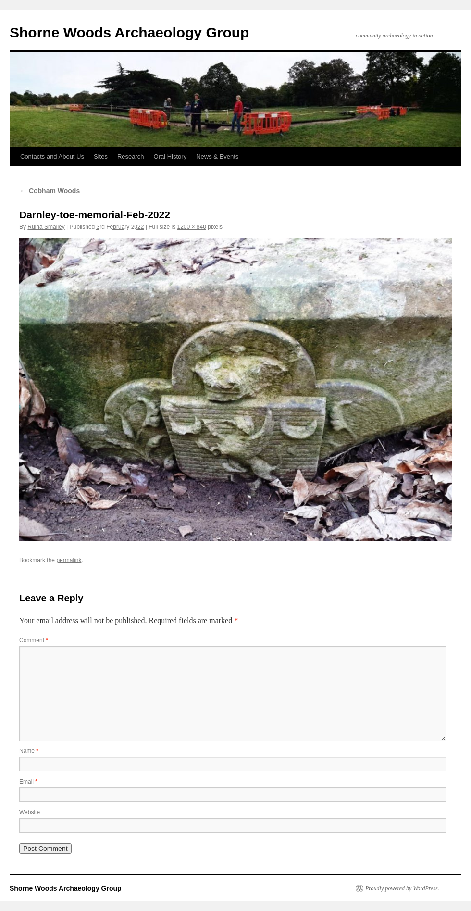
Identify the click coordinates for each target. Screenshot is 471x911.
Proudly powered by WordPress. (402, 888)
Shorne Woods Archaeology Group (129, 32)
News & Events (217, 156)
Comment (33, 640)
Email (28, 781)
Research (130, 156)
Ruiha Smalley (45, 227)
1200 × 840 (191, 227)
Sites (101, 156)
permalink (68, 560)
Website (29, 812)
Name (28, 751)
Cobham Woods (49, 191)
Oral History (170, 156)
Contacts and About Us (52, 156)
